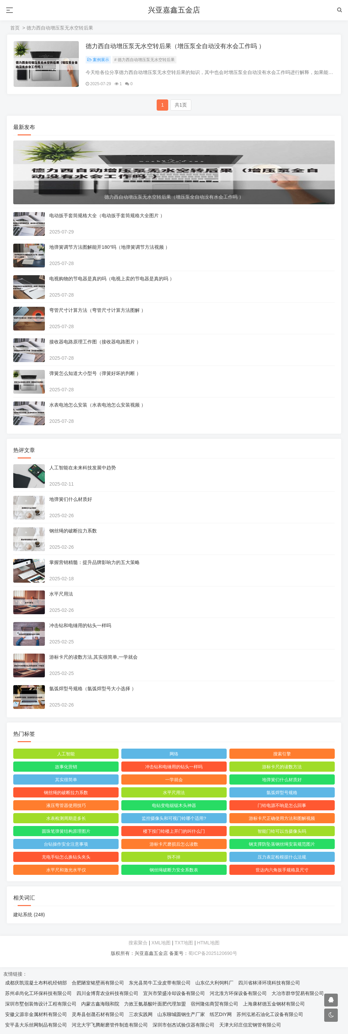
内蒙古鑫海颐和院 (100, 1004)
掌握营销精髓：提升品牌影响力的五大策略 (95, 562)
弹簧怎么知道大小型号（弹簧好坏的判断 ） (95, 373)
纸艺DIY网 (221, 1014)
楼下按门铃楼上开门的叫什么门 (174, 831)
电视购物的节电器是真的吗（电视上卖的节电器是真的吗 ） (112, 279)
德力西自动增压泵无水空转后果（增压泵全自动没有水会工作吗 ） (175, 46)
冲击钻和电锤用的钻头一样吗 (80, 625)
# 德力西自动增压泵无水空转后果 (145, 60)
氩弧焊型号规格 (281, 792)
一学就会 (174, 780)
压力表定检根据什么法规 (282, 857)
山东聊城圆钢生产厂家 (181, 1014)
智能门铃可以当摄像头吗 (282, 831)
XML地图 (161, 943)
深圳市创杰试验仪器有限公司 (183, 1025)
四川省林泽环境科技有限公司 (269, 983)
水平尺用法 (61, 594)
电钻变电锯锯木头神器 (174, 805)
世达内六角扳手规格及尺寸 (281, 870)
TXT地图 (184, 943)
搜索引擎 (282, 754)
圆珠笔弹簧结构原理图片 (66, 831)
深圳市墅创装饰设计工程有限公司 (40, 1004)
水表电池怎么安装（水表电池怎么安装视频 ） (98, 405)
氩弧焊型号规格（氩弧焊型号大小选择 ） (93, 689)
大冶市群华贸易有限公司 (298, 993)
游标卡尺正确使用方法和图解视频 (282, 818)
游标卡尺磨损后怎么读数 (174, 844)
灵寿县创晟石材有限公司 (98, 1014)
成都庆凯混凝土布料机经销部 (36, 983)
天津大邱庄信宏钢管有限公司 (250, 1025)
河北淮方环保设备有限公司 (238, 993)
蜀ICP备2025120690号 (212, 953)
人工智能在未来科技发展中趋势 (83, 468)
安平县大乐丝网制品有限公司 (36, 1025)
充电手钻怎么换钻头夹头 (66, 857)
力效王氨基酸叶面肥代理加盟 (155, 1004)
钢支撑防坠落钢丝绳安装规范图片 (282, 844)
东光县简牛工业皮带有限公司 (160, 983)
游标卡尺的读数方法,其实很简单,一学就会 (94, 657)
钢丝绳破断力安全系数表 (174, 870)
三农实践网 (141, 1014)
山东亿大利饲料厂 (214, 983)
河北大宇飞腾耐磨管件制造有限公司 (110, 1025)
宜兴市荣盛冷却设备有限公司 (174, 993)
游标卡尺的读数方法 (282, 767)
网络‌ (174, 754)
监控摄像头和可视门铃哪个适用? (174, 818)
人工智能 (66, 754)
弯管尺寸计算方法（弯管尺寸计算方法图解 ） (98, 310)
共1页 (181, 105)
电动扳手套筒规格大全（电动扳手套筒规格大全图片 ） (107, 216)
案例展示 (98, 60)
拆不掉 (173, 857)
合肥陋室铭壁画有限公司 (98, 983)
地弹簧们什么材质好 (71, 499)
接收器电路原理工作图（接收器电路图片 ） (95, 342)
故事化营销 (66, 767)
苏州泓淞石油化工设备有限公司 (270, 1014)
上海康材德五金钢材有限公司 (274, 1004)
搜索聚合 (137, 943)
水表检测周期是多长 (66, 818)
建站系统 (29, 915)
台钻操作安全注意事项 (66, 844)
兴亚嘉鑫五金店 (174, 10)
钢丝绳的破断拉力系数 (73, 531)
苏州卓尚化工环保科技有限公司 (38, 993)
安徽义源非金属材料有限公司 (36, 1014)
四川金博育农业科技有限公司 (107, 993)
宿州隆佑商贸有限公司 (214, 1004)
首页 (15, 28)
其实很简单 (66, 780)
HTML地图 (208, 943)
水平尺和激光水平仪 (66, 870)
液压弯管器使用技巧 (66, 805)
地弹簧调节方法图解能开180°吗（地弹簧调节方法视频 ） (110, 247)
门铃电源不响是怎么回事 (282, 805)
